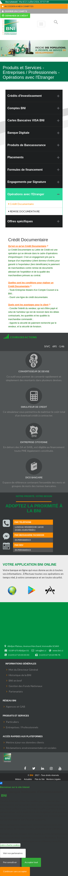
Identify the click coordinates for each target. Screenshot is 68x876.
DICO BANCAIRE (34, 477)
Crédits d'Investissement (24, 95)
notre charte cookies (10, 845)
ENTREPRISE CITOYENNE (34, 442)
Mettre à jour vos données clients (25, 742)
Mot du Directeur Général (23, 669)
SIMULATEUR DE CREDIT (34, 407)
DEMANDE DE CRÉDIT (15, 15)
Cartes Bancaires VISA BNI (25, 120)
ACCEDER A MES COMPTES (17, 6)
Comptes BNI (16, 108)
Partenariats (16, 691)
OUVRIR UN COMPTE (14, 11)
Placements (15, 157)
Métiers (18, 779)
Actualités (28, 779)
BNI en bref (15, 680)
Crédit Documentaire (21, 203)
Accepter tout (31, 862)
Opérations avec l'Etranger (25, 194)
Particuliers (12, 721)
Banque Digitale (18, 132)
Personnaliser (10, 862)
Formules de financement (25, 169)
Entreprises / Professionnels (22, 727)
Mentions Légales (53, 779)
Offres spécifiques (20, 221)
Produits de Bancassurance (26, 145)
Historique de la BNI (20, 675)
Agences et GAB (15, 706)
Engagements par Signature (26, 181)
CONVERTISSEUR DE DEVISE (33, 371)
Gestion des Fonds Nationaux (25, 686)
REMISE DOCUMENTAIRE (24, 211)
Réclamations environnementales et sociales (31, 747)
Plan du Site (40, 779)
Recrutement (11, 2)
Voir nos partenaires (12, 853)
